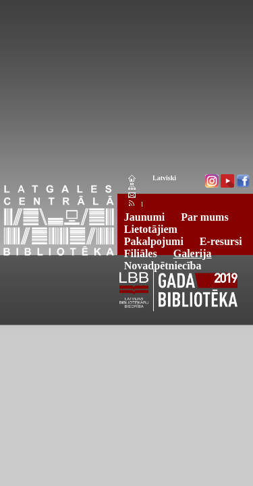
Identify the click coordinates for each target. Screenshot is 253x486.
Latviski (164, 178)
